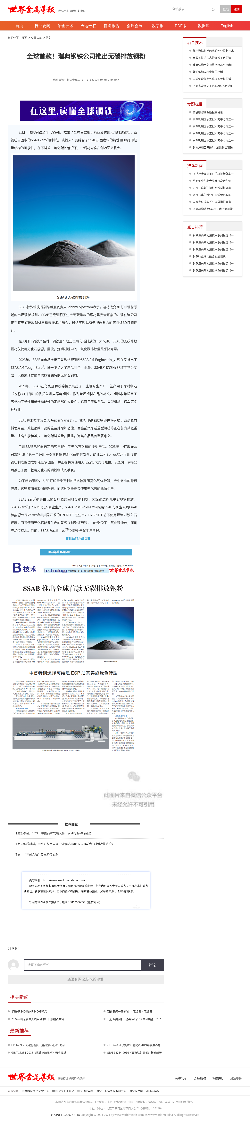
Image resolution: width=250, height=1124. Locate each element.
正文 (48, 37)
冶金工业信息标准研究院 (111, 1091)
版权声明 (218, 1078)
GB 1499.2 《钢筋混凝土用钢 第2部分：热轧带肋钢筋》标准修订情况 (53, 1045)
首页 (24, 37)
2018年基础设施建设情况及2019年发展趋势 (134, 1045)
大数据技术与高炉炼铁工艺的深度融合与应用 (220, 57)
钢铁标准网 (153, 1091)
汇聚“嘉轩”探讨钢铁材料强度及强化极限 (219, 187)
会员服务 (200, 1078)
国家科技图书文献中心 (36, 1091)
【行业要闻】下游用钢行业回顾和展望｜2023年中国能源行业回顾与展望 (151, 1019)
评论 (152, 965)
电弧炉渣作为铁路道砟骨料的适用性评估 (217, 79)
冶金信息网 (136, 1091)
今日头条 (36, 37)
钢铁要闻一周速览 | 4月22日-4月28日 (129, 1011)
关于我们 (181, 1078)
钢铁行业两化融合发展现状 (209, 256)
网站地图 (236, 1078)
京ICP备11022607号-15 (65, 1114)
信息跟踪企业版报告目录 (208, 112)
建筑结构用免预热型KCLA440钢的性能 (216, 64)
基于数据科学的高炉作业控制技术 (213, 50)
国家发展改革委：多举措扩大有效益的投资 (219, 202)
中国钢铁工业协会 (63, 1091)
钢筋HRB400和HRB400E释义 (29, 1011)
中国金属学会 (85, 1091)
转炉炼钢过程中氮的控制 (208, 71)
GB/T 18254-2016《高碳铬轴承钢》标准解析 (38, 1052)
